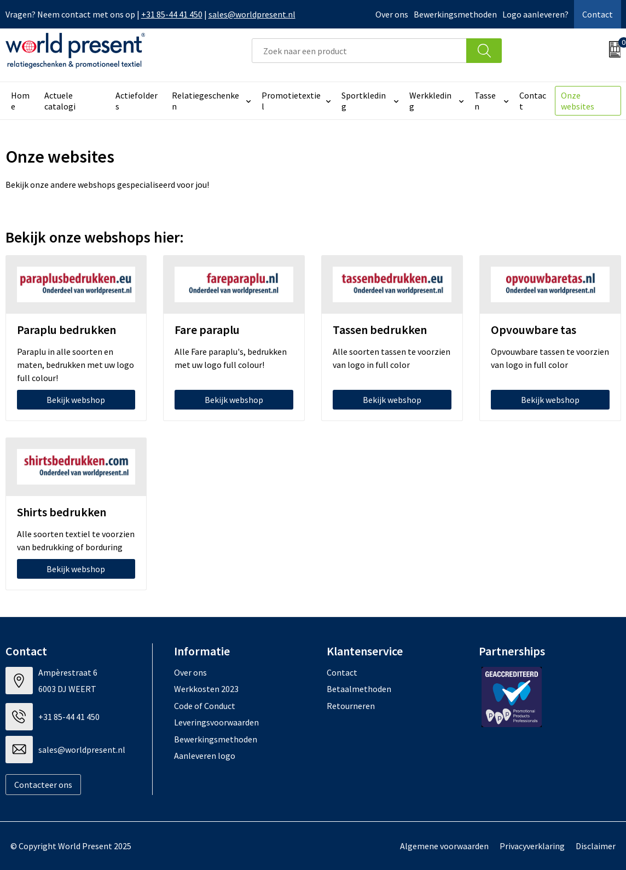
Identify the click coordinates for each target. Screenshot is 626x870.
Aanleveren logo (204, 755)
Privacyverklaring (532, 845)
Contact (597, 14)
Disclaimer (596, 845)
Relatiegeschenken (205, 101)
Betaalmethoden (359, 688)
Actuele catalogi (60, 101)
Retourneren (351, 705)
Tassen (485, 101)
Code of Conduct (204, 705)
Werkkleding (430, 101)
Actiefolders (136, 101)
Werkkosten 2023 (206, 688)
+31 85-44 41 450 (171, 14)
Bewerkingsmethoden (455, 14)
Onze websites (577, 101)
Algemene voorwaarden (444, 845)
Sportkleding (363, 101)
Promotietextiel (291, 101)
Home (20, 101)
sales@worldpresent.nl (251, 14)
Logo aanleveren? (535, 14)
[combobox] (359, 50)
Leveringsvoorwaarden (216, 722)
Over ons (391, 14)
